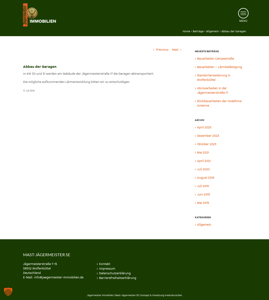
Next (175, 49)
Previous (162, 49)
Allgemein (204, 224)
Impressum (107, 268)
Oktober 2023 (206, 144)
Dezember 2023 (208, 136)
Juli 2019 (203, 186)
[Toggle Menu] (243, 13)
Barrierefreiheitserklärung (117, 278)
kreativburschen (173, 295)
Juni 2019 (203, 194)
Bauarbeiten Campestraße (215, 58)
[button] (8, 292)
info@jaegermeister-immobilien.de (58, 277)
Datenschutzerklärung (115, 273)
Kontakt (104, 264)
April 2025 (204, 127)
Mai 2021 (203, 152)
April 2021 (204, 161)
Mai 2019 (203, 203)
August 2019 (205, 177)
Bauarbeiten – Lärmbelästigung (219, 67)
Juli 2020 (203, 169)
